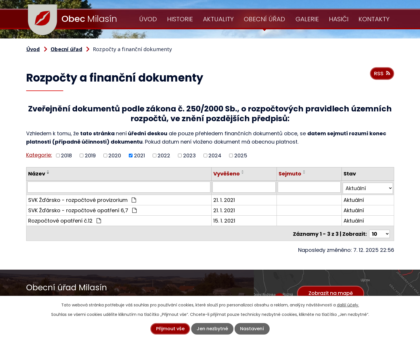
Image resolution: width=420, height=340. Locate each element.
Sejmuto (290, 173)
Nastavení (252, 328)
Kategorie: (39, 155)
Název (36, 173)
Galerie (307, 19)
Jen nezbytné (212, 328)
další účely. (348, 305)
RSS (381, 75)
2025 (240, 155)
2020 (114, 155)
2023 (189, 155)
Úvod (148, 19)
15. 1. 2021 (225, 219)
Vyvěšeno (227, 173)
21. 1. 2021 (224, 198)
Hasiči (338, 19)
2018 (66, 155)
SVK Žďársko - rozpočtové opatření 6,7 (82, 208)
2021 (139, 155)
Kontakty (374, 19)
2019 (90, 155)
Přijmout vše (170, 328)
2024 (214, 155)
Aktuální (354, 198)
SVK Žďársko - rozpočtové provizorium (82, 198)
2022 (164, 155)
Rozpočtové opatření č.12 (64, 219)
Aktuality (218, 19)
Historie (180, 19)
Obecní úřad (264, 19)
